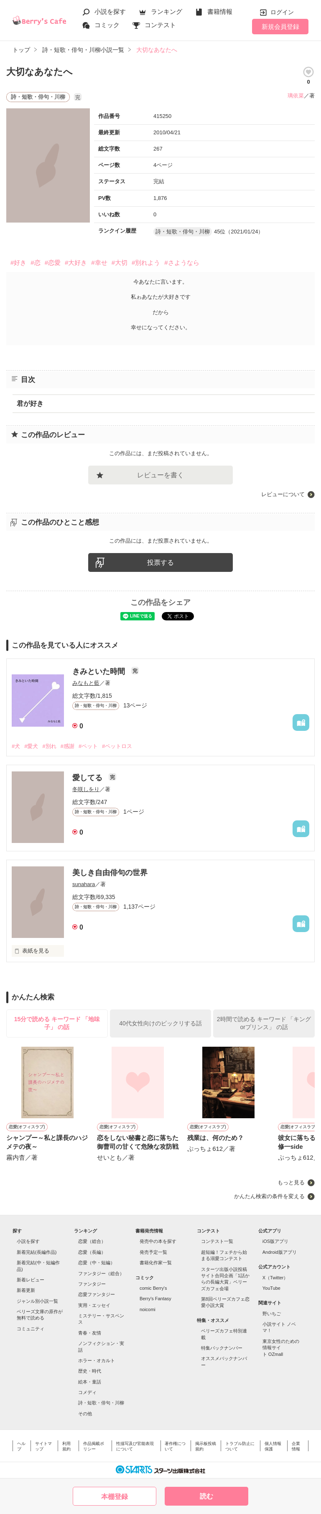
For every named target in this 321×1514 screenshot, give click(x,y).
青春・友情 (89, 1332)
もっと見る (291, 1182)
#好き (18, 262)
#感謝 (67, 746)
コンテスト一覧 (217, 1241)
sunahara (83, 884)
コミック (107, 24)
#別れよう (146, 262)
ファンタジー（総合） (101, 1273)
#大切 (119, 262)
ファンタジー (92, 1283)
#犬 (16, 746)
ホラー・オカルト (96, 1360)
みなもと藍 (85, 683)
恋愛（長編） (92, 1252)
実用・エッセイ (94, 1305)
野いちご (271, 1313)
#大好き (76, 262)
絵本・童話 (89, 1381)
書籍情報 (219, 11)
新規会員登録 (280, 26)
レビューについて (283, 494)
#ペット (88, 746)
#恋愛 (53, 262)
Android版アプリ (279, 1252)
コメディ (87, 1392)
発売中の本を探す (158, 1241)
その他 (85, 1413)
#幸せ (99, 262)
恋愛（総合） (92, 1241)
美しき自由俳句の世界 (110, 872)
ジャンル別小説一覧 (37, 1301)
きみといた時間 (99, 671)
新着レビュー (30, 1279)
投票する (160, 562)
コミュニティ (30, 1328)
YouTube (271, 1288)
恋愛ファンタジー (96, 1294)
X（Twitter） (275, 1277)
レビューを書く (160, 475)
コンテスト (160, 24)
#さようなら (181, 262)
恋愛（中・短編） (96, 1262)
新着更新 (26, 1290)
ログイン (282, 12)
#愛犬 (31, 746)
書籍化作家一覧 (156, 1262)
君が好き (30, 403)
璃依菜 (296, 95)
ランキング (166, 11)
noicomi (147, 1309)
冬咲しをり (85, 789)
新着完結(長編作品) (36, 1252)
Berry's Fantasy (155, 1298)
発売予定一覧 (153, 1252)
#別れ (49, 746)
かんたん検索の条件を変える (269, 1196)
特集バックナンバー (221, 1347)
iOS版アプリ (275, 1241)
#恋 (35, 262)
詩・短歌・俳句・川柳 (101, 1402)
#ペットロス (117, 746)
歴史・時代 (89, 1370)
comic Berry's (153, 1288)
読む (206, 1496)
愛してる (88, 778)
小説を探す (110, 11)
